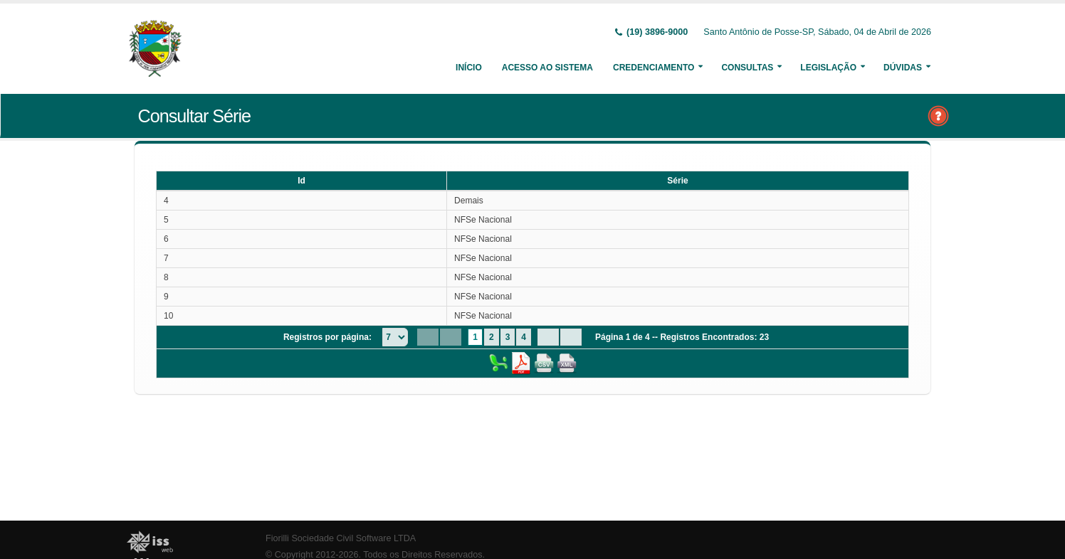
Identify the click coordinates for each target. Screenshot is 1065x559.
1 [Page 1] (475, 337)
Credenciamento (653, 68)
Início (469, 68)
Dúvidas (902, 68)
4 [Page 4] (523, 337)
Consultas (747, 68)
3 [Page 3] (507, 337)
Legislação (828, 68)
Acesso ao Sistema (547, 68)
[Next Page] (548, 337)
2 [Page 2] (491, 337)
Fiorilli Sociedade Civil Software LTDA (341, 538)
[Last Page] (571, 337)
